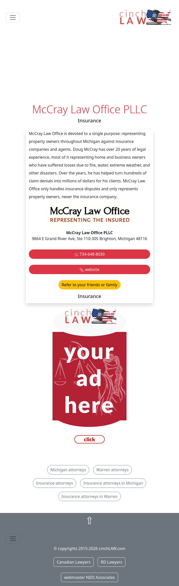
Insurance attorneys (54, 483)
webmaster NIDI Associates (89, 577)
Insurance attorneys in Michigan (113, 483)
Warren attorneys (112, 470)
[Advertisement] (89, 65)
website (92, 269)
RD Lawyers (111, 562)
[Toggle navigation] (13, 17)
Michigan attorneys (68, 470)
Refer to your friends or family (89, 284)
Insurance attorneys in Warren (89, 496)
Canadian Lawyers (73, 562)
